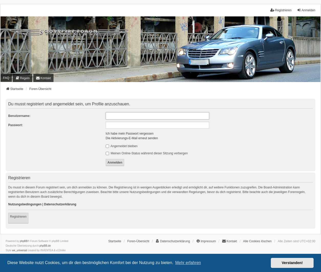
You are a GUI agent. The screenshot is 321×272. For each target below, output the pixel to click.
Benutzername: (19, 116)
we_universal (19, 250)
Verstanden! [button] (292, 263)
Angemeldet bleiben (122, 146)
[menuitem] (22, 78)
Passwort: (15, 125)
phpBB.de (45, 245)
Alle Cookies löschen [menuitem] (257, 241)
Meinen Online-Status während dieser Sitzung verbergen (147, 153)
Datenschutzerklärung (60, 204)
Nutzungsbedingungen (24, 204)
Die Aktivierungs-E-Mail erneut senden (132, 138)
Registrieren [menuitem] (281, 10)
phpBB (24, 241)
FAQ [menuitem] (6, 78)
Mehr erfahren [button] (188, 262)
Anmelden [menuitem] (306, 10)
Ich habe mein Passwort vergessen (130, 133)
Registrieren (18, 216)
